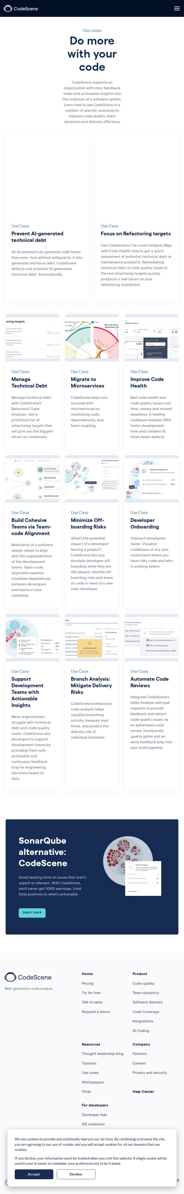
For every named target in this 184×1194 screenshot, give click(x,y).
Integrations (143, 1022)
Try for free (91, 993)
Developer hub (94, 1115)
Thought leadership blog (103, 1054)
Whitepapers (93, 1083)
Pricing (88, 984)
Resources (91, 1045)
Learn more (32, 912)
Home (87, 974)
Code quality (143, 984)
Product (140, 974)
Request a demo (96, 1012)
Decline (76, 1174)
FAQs (86, 1092)
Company (141, 1045)
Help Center (143, 1092)
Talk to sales (92, 1003)
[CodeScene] (21, 8)
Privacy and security (150, 1073)
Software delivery (147, 1003)
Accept (34, 1174)
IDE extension (93, 1125)
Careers (139, 1064)
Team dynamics (146, 993)
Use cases (90, 1073)
